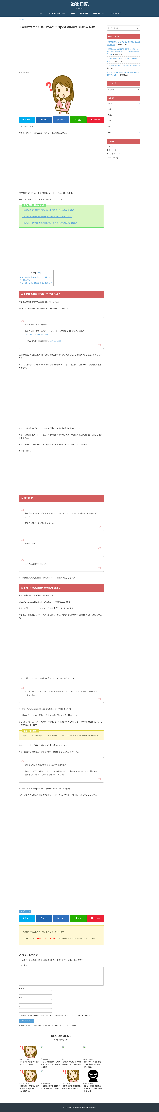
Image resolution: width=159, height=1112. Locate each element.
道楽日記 (79, 4)
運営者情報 (84, 13)
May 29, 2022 (55, 341)
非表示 (38, 273)
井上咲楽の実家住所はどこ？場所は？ (36, 277)
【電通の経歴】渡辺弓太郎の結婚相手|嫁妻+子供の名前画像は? (48, 210)
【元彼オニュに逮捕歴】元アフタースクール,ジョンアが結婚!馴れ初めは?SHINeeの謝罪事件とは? (123, 51)
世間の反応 (25, 280)
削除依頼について (99, 13)
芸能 (28, 911)
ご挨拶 (72, 13)
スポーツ (111, 109)
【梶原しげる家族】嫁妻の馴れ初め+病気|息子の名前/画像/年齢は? (49, 223)
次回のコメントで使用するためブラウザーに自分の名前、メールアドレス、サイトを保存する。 (57, 1016)
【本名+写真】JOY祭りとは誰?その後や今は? (123, 65)
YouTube (111, 103)
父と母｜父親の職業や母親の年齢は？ (36, 283)
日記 (109, 121)
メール (22, 998)
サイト (21, 1007)
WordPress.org (112, 158)
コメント (23, 965)
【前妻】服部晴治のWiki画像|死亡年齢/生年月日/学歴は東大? (47, 217)
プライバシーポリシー (56, 13)
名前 (21, 988)
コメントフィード (113, 154)
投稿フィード (112, 150)
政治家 (110, 115)
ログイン (110, 146)
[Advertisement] (61, 47)
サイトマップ (116, 13)
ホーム (40, 13)
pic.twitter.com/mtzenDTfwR (37, 334)
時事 (22, 911)
